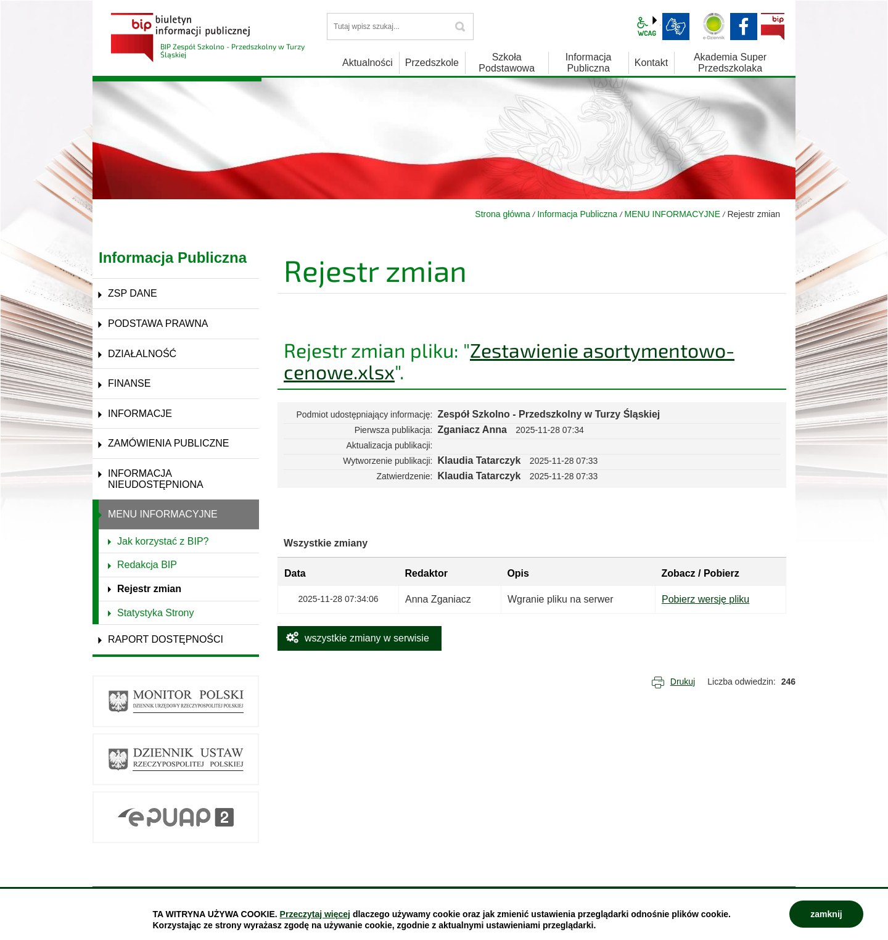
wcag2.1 (646, 26)
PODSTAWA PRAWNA (158, 323)
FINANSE (129, 383)
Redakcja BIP (147, 564)
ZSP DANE (132, 293)
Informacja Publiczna (577, 214)
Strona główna (502, 214)
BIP (772, 26)
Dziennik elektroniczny (714, 26)
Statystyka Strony (155, 613)
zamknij (826, 914)
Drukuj (682, 681)
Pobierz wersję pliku (705, 599)
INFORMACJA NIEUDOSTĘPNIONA (156, 479)
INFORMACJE (140, 413)
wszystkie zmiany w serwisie (367, 638)
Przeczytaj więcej (315, 914)
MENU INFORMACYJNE (673, 214)
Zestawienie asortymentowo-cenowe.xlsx (509, 360)
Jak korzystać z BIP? (163, 541)
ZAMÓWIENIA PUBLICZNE (168, 443)
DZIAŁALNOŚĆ (142, 353)
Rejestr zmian (149, 588)
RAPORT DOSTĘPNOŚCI (165, 639)
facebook (743, 26)
